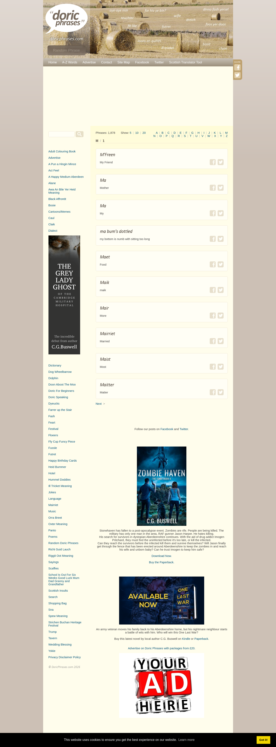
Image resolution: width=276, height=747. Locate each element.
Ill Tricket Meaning (60, 486)
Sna (51, 609)
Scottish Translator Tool (185, 62)
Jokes (52, 492)
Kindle (186, 638)
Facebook (142, 62)
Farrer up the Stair (60, 409)
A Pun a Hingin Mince (62, 164)
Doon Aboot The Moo (62, 384)
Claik (51, 224)
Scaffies (53, 568)
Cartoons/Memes (59, 211)
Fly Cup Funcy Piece (61, 441)
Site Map (123, 62)
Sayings (53, 562)
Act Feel (53, 170)
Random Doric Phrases (63, 543)
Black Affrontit (57, 199)
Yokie (51, 650)
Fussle (52, 448)
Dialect (52, 230)
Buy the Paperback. (161, 562)
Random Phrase (66, 50)
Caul (51, 218)
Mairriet (53, 505)
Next (99, 403)
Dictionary (54, 365)
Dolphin (53, 378)
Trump (52, 631)
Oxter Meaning (57, 524)
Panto (52, 530)
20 (144, 132)
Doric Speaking (58, 397)
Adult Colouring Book (62, 151)
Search (53, 597)
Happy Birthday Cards (62, 460)
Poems (53, 536)
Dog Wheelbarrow (60, 371)
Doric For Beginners (61, 390)
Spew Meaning (58, 616)
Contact (106, 62)
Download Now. (162, 556)
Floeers (53, 435)
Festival (53, 428)
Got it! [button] (263, 739)
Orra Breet (55, 517)
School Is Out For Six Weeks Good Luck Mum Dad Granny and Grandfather (63, 579)
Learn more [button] (186, 739)
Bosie (52, 205)
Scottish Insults (58, 590)
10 (136, 132)
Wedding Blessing (60, 644)
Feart (51, 422)
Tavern (52, 638)
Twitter (159, 62)
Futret (52, 454)
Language (54, 498)
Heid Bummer (57, 467)
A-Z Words (69, 62)
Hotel (51, 473)
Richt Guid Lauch (59, 549)
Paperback (201, 638)
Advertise (89, 62)
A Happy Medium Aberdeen (66, 176)
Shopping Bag (57, 603)
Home (52, 62)
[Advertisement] (138, 96)
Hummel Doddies (59, 479)
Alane (52, 183)
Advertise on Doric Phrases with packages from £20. (161, 648)
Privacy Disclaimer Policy (64, 657)
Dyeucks (54, 403)
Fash (51, 416)
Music (52, 511)
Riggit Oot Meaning (60, 555)
